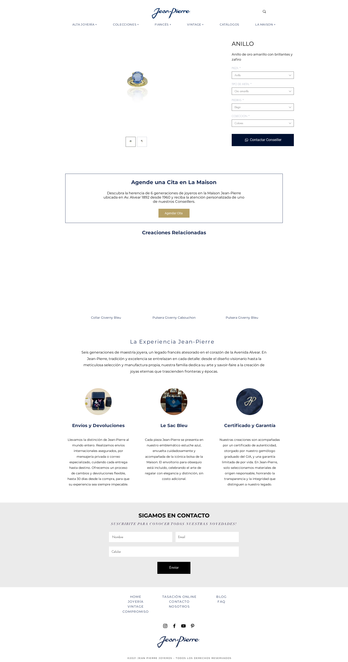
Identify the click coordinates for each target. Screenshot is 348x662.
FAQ (221, 602)
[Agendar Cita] (174, 213)
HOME (135, 597)
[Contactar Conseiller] (263, 140)
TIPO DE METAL (242, 84)
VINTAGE (136, 606)
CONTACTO (179, 602)
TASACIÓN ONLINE (179, 597)
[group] (174, 284)
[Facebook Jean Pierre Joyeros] (174, 626)
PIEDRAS (238, 100)
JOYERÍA (136, 602)
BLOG (221, 597)
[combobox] (263, 75)
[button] (84, 24)
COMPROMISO (136, 612)
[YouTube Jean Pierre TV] (183, 626)
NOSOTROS (179, 606)
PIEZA (236, 68)
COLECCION (241, 116)
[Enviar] (173, 568)
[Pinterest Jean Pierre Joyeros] (192, 626)
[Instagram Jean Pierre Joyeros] (165, 626)
